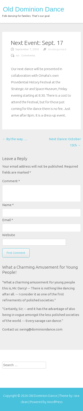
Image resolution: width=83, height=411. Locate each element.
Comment (11, 181)
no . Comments (25, 55)
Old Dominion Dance (33, 9)
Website (8, 235)
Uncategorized (57, 49)
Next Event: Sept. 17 (37, 42)
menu (73, 8)
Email (7, 220)
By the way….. (14, 139)
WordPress (55, 402)
